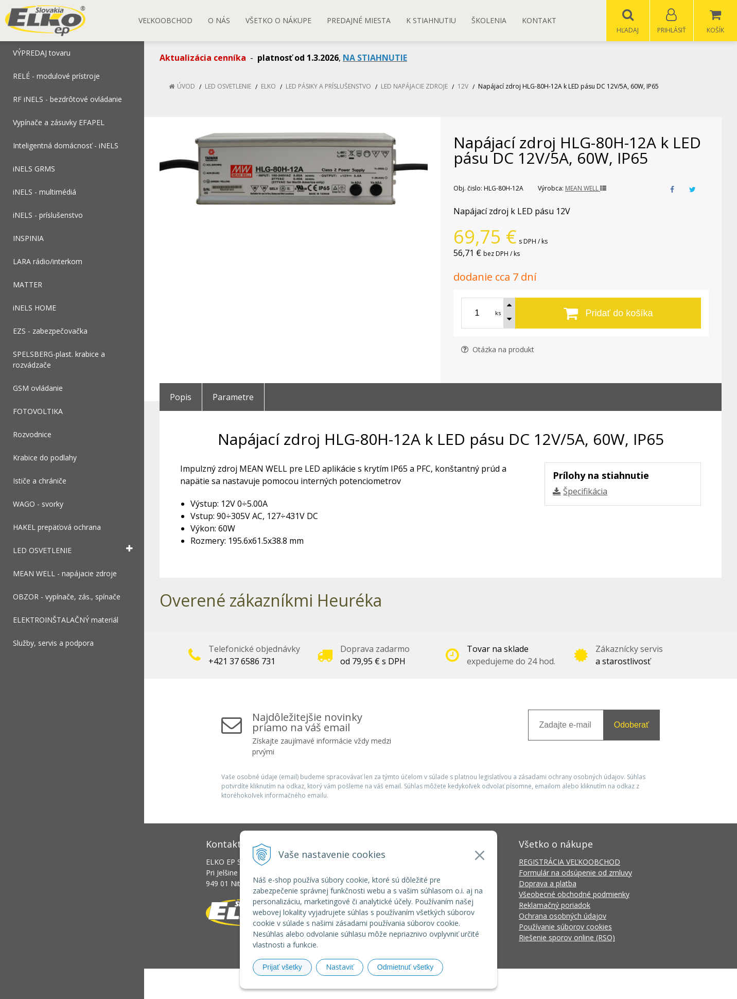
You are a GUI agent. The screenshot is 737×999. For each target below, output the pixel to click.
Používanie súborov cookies (565, 927)
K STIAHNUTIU (431, 20)
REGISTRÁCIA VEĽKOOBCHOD (569, 862)
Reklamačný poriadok (554, 905)
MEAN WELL (585, 188)
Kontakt (539, 20)
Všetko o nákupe (278, 20)
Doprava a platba (547, 884)
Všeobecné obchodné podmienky (574, 895)
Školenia (488, 20)
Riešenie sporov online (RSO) (567, 938)
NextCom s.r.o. (553, 983)
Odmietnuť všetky (405, 967)
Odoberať (631, 725)
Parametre (233, 397)
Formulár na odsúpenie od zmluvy (575, 873)
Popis (180, 397)
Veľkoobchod (165, 20)
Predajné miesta (359, 20)
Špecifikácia (585, 491)
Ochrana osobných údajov (562, 916)
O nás (219, 20)
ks (498, 313)
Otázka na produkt (497, 350)
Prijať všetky (282, 967)
